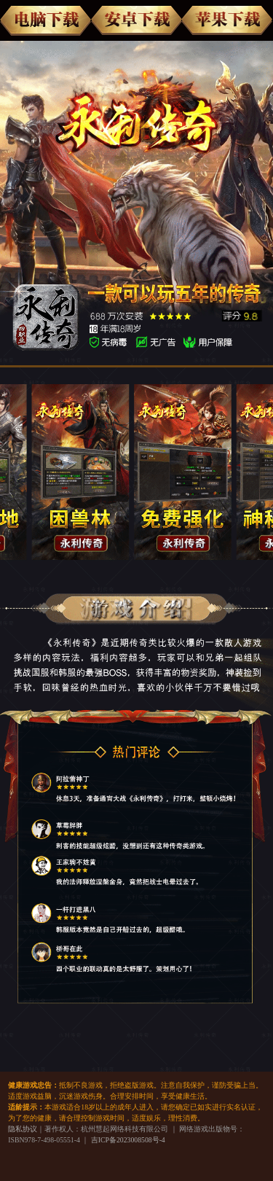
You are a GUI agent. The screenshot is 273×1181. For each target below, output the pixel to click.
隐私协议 (22, 1129)
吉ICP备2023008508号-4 (128, 1140)
